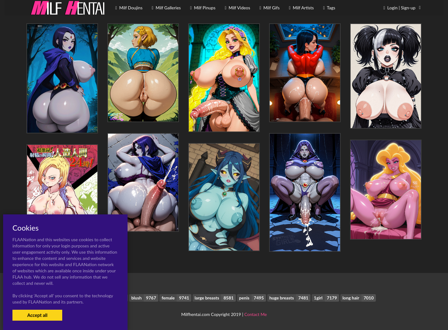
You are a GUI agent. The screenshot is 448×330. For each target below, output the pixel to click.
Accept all (37, 315)
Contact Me (255, 314)
